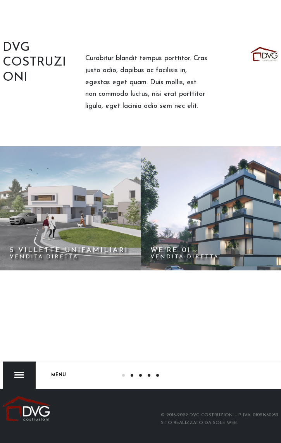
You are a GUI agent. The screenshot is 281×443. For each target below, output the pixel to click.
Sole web (225, 423)
